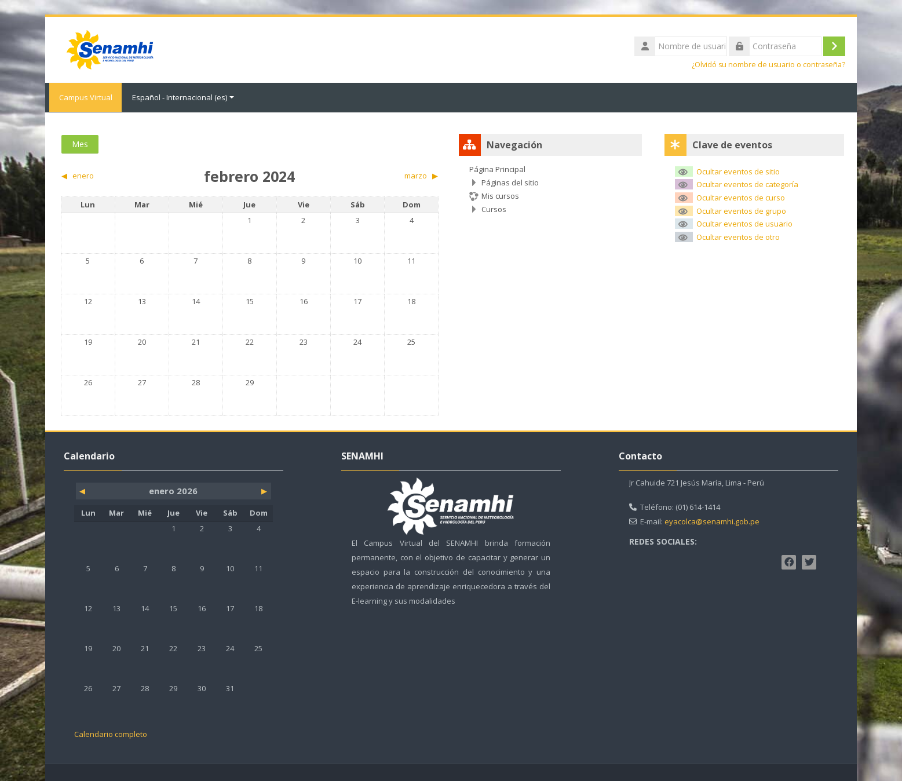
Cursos (493, 208)
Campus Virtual (83, 97)
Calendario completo (110, 733)
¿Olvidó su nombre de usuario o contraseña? (768, 65)
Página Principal (497, 168)
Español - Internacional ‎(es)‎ (183, 97)
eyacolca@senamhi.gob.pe (711, 521)
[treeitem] (550, 188)
